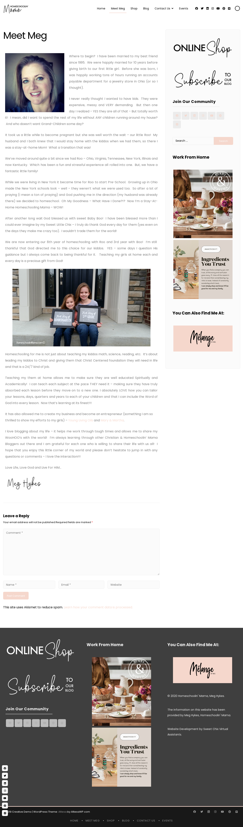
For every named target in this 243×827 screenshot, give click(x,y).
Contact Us (162, 8)
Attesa (62, 812)
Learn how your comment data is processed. (98, 607)
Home (101, 8)
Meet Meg (118, 8)
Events (183, 8)
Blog (146, 8)
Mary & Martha (112, 420)
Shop (134, 8)
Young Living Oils (80, 420)
